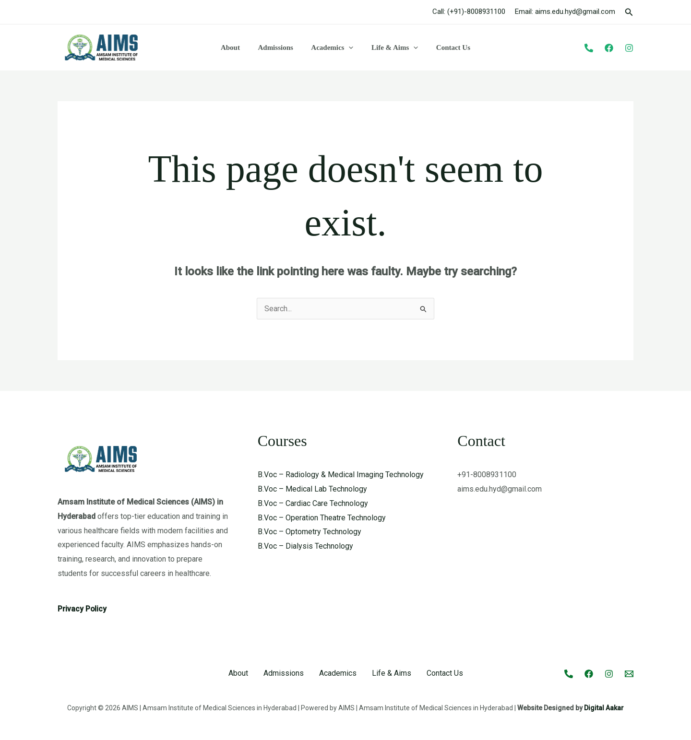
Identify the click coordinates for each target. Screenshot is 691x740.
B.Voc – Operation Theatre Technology (322, 517)
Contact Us (446, 47)
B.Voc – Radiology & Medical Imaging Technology (341, 474)
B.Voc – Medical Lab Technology (312, 488)
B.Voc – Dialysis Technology (305, 546)
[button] (629, 12)
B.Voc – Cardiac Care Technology (313, 503)
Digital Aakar (604, 708)
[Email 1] (629, 674)
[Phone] (588, 48)
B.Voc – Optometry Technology (309, 531)
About (237, 47)
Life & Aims (391, 47)
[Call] (568, 674)
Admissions (279, 47)
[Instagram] (629, 48)
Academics (332, 47)
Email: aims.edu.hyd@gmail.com (565, 11)
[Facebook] (609, 48)
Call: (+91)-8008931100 (468, 11)
